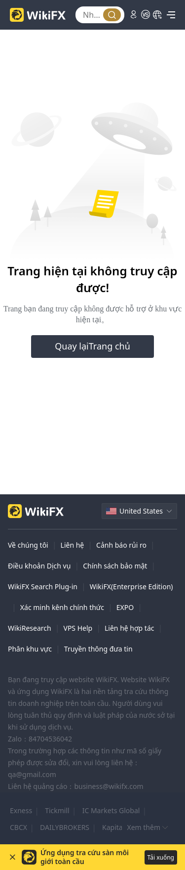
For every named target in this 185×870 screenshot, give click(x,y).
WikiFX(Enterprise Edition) (131, 586)
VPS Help (77, 628)
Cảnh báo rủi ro (121, 545)
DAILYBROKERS (64, 827)
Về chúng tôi (28, 545)
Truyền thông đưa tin (98, 648)
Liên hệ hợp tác (129, 628)
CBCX (18, 827)
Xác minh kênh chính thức (62, 607)
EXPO (125, 607)
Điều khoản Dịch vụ (39, 565)
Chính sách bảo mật (115, 565)
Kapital (113, 827)
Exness (21, 810)
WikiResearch (29, 628)
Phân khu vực (30, 648)
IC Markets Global (111, 810)
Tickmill (57, 810)
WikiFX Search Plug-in (42, 586)
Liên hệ (72, 545)
